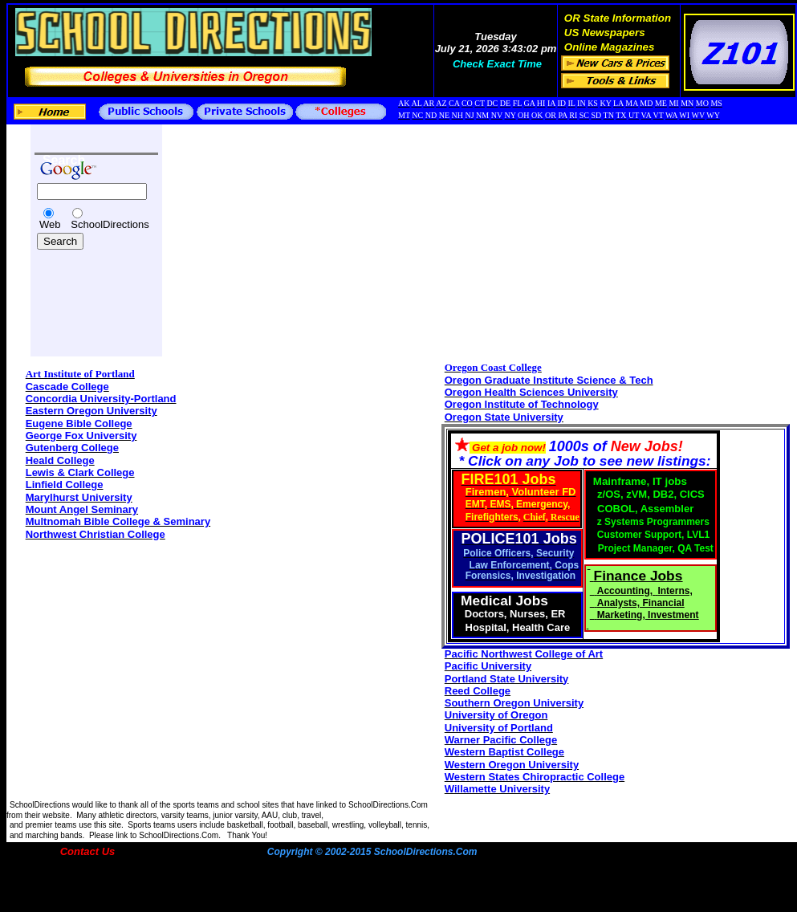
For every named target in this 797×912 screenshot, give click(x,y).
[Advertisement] (83, 290)
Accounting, (626, 590)
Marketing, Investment (648, 615)
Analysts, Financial (641, 603)
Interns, (674, 590)
